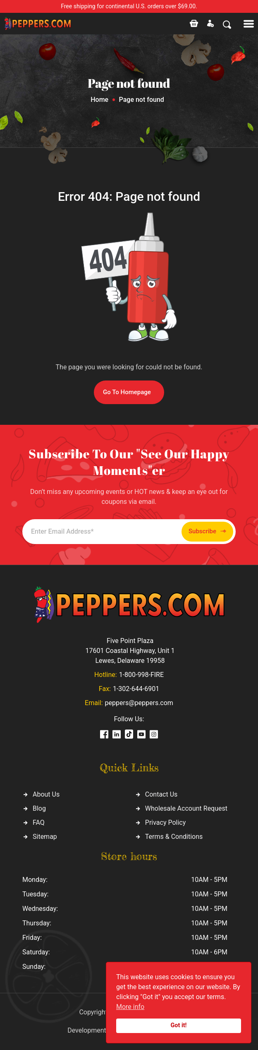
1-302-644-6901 (136, 689)
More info (130, 1007)
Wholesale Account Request (186, 808)
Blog (39, 808)
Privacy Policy (165, 822)
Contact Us (161, 794)
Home (99, 100)
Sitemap (45, 836)
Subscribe (207, 531)
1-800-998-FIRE (141, 675)
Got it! (179, 1025)
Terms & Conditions (174, 836)
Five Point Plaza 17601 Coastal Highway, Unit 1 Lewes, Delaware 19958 (129, 651)
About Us (46, 794)
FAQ (39, 822)
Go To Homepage (127, 392)
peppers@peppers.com (139, 703)
